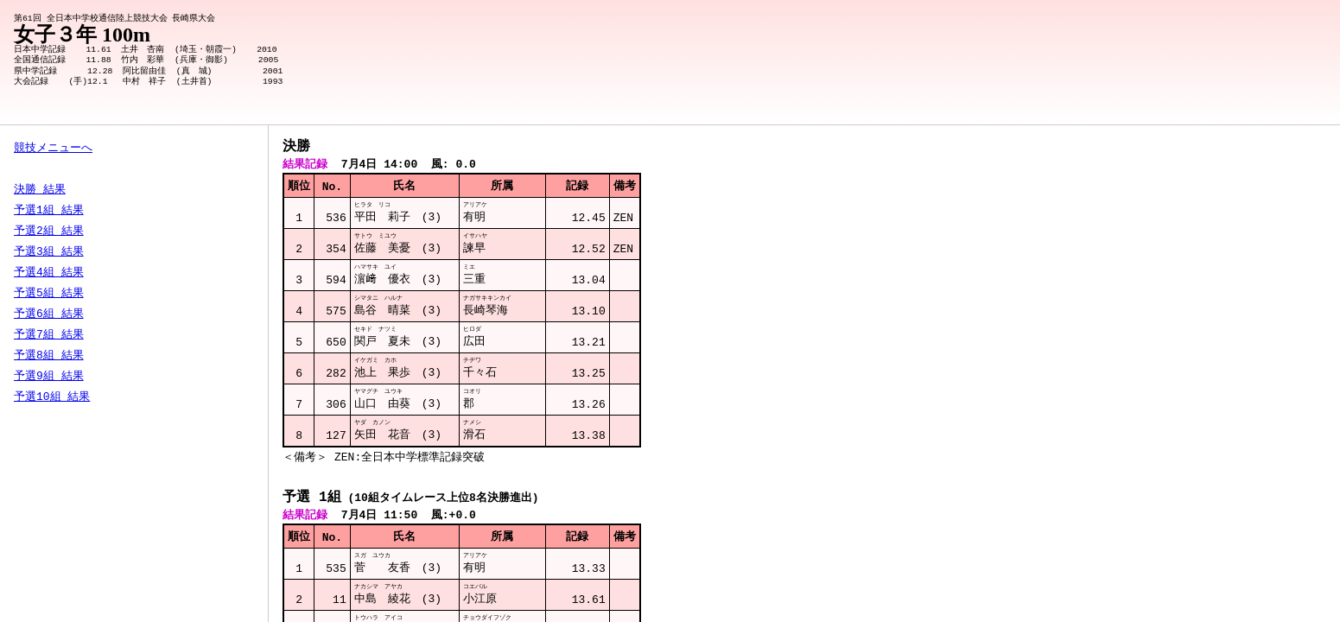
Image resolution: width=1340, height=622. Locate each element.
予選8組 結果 (49, 356)
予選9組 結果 (49, 376)
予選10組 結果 (52, 397)
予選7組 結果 (49, 335)
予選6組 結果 (49, 314)
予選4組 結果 (49, 273)
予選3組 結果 (49, 252)
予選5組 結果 (49, 293)
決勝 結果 (40, 190)
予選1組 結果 (49, 211)
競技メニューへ (53, 148)
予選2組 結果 (49, 231)
